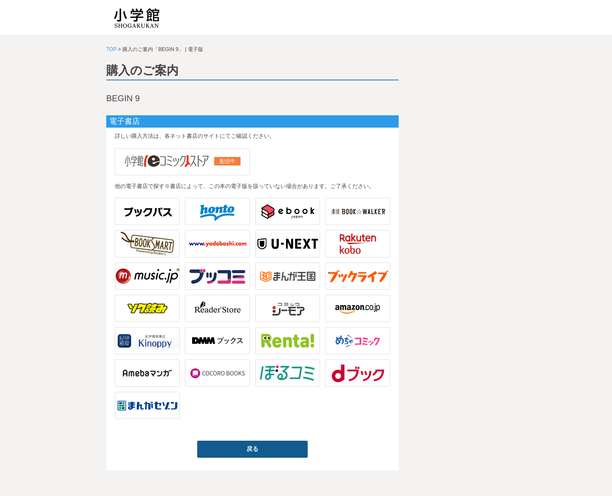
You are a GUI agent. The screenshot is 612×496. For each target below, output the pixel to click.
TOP (111, 49)
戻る (252, 448)
